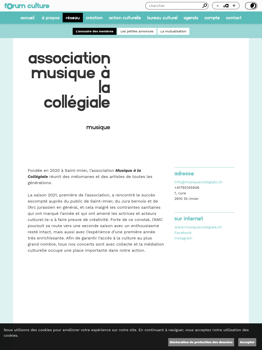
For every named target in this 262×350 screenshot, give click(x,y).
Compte (212, 17)
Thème (250, 5)
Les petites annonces (137, 31)
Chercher (204, 5)
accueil (27, 17)
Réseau (73, 17)
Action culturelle (125, 17)
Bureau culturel (162, 17)
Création (94, 17)
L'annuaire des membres (94, 31)
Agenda (191, 17)
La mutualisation (173, 31)
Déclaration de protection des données (201, 342)
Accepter (247, 342)
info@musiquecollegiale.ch (198, 182)
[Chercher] (173, 5)
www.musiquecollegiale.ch (198, 227)
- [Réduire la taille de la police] (217, 5)
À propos (51, 17)
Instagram (183, 238)
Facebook (183, 232)
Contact (234, 17)
